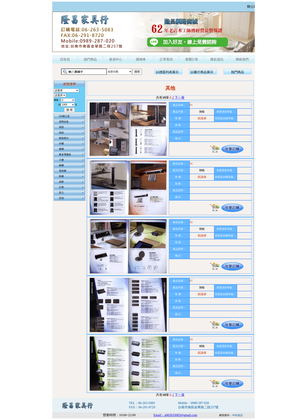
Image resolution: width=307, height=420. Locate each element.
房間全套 (64, 121)
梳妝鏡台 (64, 138)
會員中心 (115, 59)
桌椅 (61, 181)
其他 (61, 198)
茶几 (61, 192)
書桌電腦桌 (65, 154)
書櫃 (61, 149)
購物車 (141, 59)
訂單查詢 (166, 59)
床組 (61, 132)
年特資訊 (237, 415)
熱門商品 (90, 59)
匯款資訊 (216, 59)
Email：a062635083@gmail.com (175, 415)
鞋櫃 (61, 176)
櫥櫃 (61, 165)
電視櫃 (62, 170)
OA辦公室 (64, 116)
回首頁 (65, 59)
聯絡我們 (242, 59)
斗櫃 (61, 159)
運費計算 (191, 59)
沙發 (61, 187)
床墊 (61, 127)
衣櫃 (61, 143)
